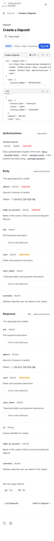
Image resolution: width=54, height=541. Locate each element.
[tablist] (21, 91)
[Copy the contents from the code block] (43, 55)
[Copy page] (12, 36)
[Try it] (44, 46)
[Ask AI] (47, 55)
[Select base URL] (31, 46)
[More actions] (50, 5)
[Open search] (40, 4)
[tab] (7, 91)
